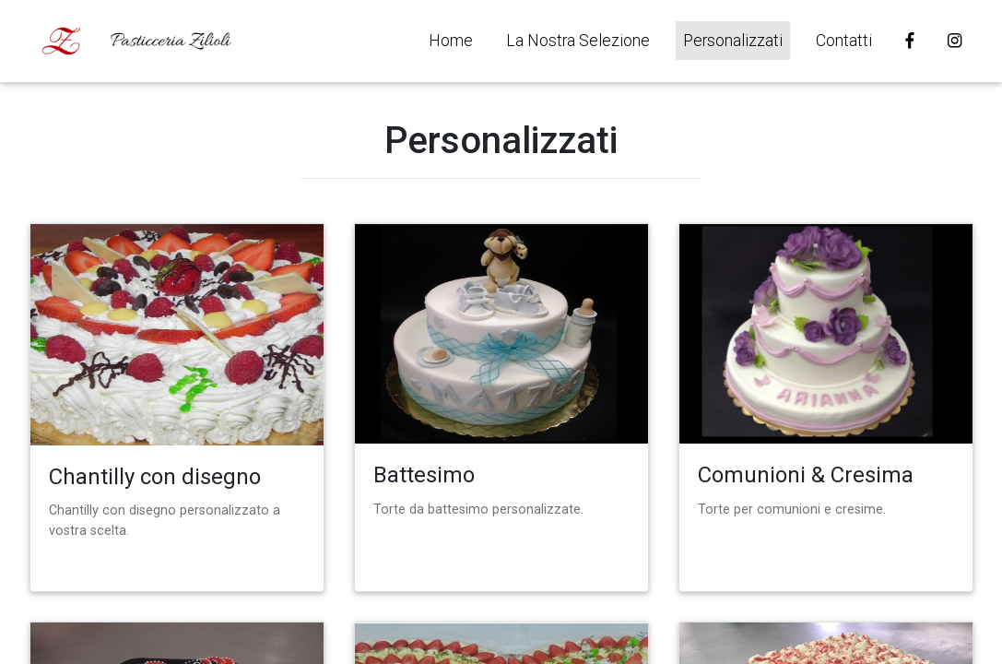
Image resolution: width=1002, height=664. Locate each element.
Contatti (844, 40)
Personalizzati (733, 40)
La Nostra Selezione (578, 40)
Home (451, 40)
